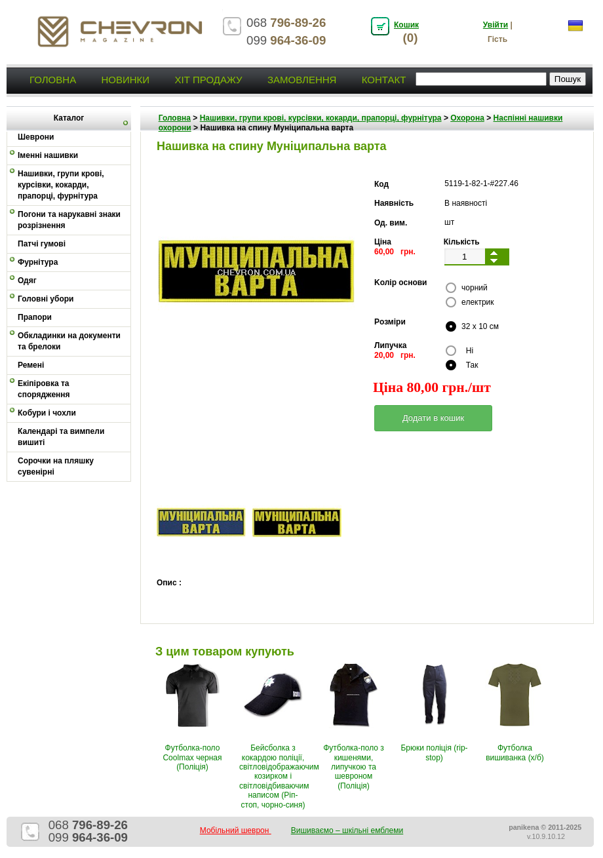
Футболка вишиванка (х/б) (515, 752)
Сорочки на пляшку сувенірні (56, 466)
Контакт (384, 79)
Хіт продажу (208, 79)
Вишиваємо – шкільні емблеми (347, 830)
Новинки (125, 79)
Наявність (394, 203)
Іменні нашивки (48, 155)
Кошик (406, 24)
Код (381, 184)
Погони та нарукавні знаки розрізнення (69, 220)
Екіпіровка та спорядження (44, 389)
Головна (52, 79)
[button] (433, 418)
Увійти (495, 24)
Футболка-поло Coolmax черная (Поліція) (192, 757)
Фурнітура (38, 262)
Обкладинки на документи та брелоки (69, 341)
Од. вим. (390, 222)
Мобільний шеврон (235, 830)
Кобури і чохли (47, 413)
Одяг (27, 280)
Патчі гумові (42, 243)
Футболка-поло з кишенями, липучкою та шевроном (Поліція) (353, 766)
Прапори (35, 317)
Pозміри (390, 321)
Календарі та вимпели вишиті (61, 437)
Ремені (31, 365)
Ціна (382, 241)
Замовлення (301, 79)
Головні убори (45, 298)
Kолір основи (400, 282)
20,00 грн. (395, 355)
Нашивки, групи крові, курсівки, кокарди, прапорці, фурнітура (61, 185)
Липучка (390, 345)
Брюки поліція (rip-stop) (433, 752)
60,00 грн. (395, 251)
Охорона (467, 118)
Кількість (462, 241)
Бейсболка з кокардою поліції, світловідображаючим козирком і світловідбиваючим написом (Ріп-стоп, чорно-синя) (279, 776)
